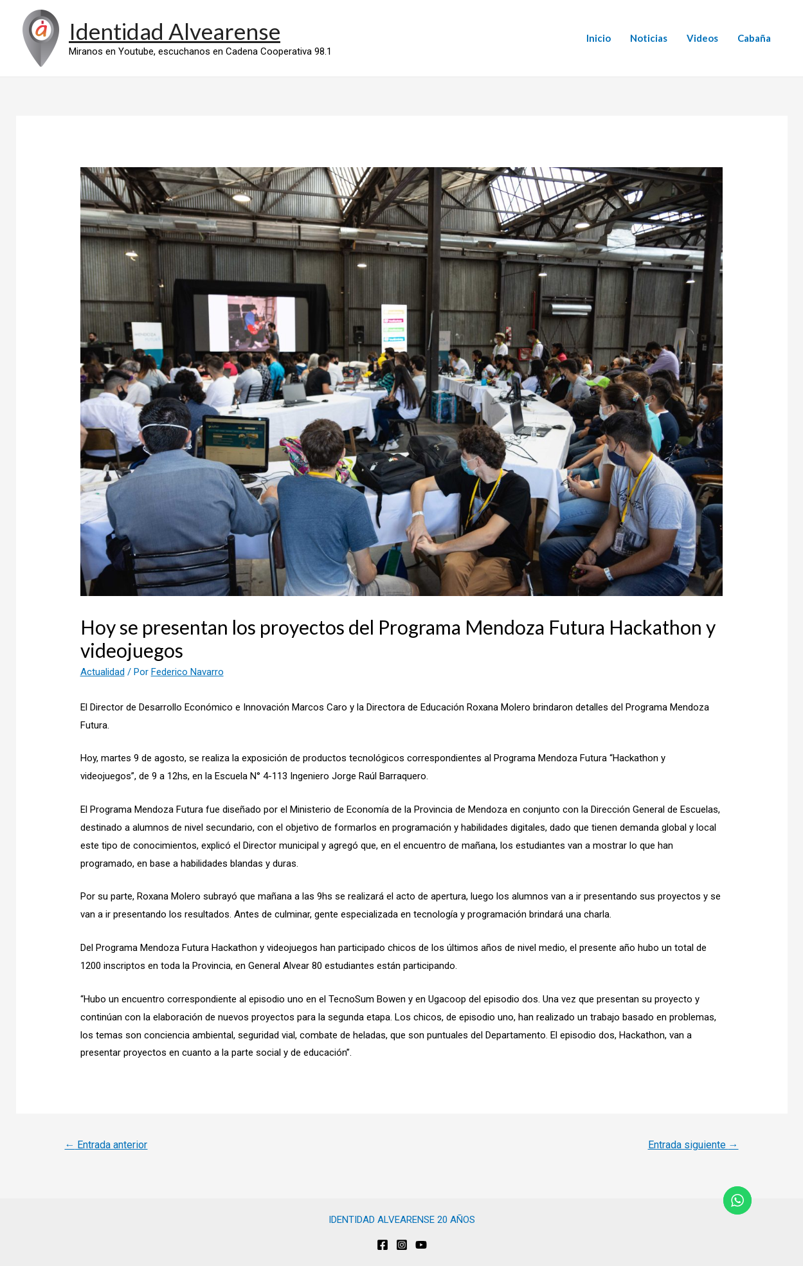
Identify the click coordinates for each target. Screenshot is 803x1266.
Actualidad (102, 672)
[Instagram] (402, 1245)
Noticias (648, 38)
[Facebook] (382, 1245)
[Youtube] (421, 1245)
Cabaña (754, 38)
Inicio (598, 38)
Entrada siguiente (693, 1145)
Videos (702, 38)
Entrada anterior (105, 1145)
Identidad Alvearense (174, 30)
